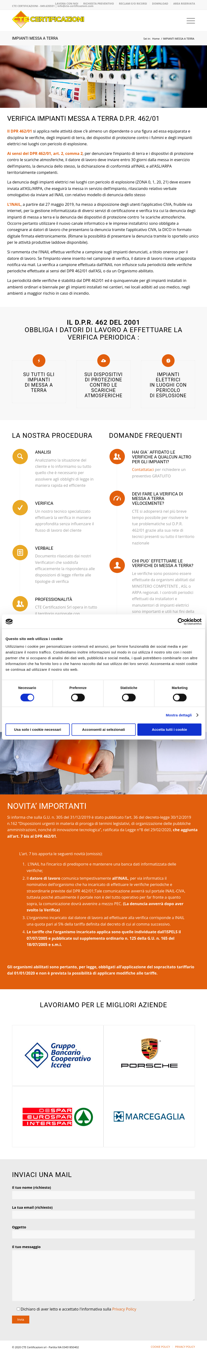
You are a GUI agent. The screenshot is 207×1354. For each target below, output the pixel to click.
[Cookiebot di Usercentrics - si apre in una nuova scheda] (180, 621)
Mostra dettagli (179, 715)
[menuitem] (67, 3)
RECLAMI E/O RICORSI (133, 3)
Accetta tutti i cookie (169, 730)
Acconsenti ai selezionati (103, 730)
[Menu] (188, 20)
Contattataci (143, 469)
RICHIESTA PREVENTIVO (98, 3)
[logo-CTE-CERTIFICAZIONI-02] (48, 20)
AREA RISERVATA (184, 3)
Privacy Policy (124, 1309)
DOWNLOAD (160, 3)
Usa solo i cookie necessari (37, 730)
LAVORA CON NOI (66, 3)
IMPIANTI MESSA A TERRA (35, 38)
